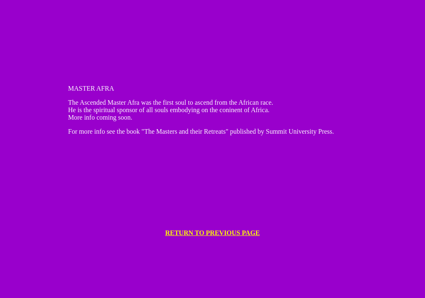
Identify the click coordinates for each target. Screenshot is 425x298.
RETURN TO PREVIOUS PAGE (212, 232)
